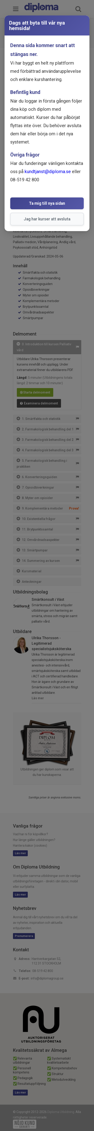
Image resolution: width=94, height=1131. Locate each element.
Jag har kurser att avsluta (47, 219)
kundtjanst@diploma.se (48, 171)
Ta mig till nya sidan (47, 203)
